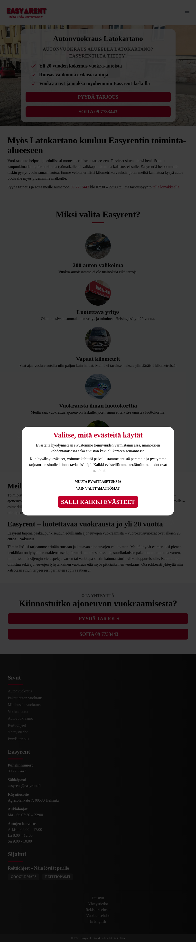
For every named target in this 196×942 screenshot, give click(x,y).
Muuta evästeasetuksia (98, 482)
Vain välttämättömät (98, 488)
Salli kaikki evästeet (98, 502)
